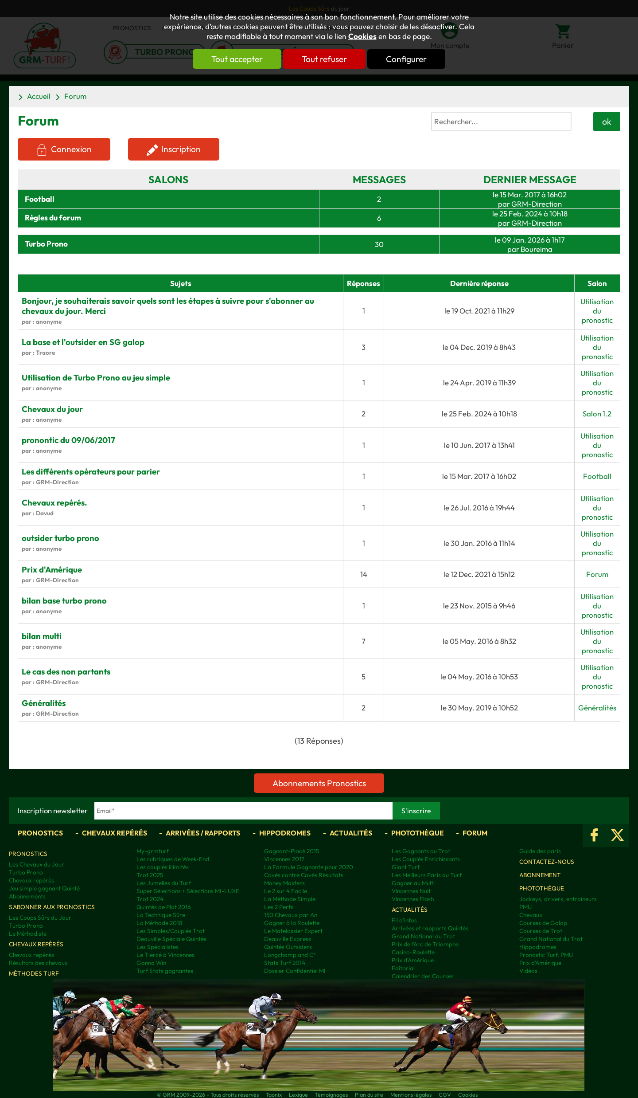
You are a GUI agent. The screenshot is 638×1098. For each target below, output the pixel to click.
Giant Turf (406, 867)
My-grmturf (152, 851)
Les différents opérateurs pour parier (91, 472)
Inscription (181, 149)
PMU (525, 907)
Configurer (406, 59)
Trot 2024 (149, 899)
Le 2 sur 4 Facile (285, 891)
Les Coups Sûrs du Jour (40, 918)
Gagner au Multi (413, 883)
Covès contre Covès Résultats (303, 875)
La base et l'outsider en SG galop (83, 342)
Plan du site (369, 1094)
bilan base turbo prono (64, 601)
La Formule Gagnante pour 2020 (308, 867)
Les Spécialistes (157, 947)
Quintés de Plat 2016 (163, 907)
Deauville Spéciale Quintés (171, 939)
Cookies (362, 36)
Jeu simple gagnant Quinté (44, 888)
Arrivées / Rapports (203, 832)
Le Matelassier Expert (293, 931)
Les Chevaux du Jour (36, 864)
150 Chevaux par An (290, 915)
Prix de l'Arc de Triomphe (425, 944)
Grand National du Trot (423, 936)
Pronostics (40, 832)
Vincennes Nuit (411, 891)
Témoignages (331, 1094)
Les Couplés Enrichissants (426, 859)
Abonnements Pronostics (319, 783)
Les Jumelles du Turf (163, 883)
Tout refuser (324, 59)
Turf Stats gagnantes (164, 971)
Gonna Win (151, 963)
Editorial (403, 968)
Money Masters (284, 883)
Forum (75, 96)
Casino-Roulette (413, 952)
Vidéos (528, 971)
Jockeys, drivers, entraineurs (558, 899)
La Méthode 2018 (159, 923)
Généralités (44, 703)
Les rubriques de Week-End (172, 859)
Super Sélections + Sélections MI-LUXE (187, 891)
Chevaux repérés (114, 832)
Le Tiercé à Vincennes (165, 955)
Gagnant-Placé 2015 (291, 851)
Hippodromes (285, 832)
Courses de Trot (540, 931)
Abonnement (540, 875)
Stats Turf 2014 (284, 963)
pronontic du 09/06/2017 (68, 440)
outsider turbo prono (60, 538)
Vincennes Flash (413, 899)
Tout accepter (237, 59)
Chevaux (530, 915)
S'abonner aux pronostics (52, 907)
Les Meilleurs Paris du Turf (427, 875)
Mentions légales (411, 1094)
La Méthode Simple (289, 899)
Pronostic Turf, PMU (546, 955)
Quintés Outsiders (288, 947)
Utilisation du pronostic (597, 311)
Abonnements (27, 896)
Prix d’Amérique (540, 963)
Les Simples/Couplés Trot (170, 931)
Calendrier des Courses (423, 976)
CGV (445, 1094)
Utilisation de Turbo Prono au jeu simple (96, 378)
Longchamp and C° (289, 955)
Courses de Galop (543, 923)
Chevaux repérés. (54, 503)
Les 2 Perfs (278, 907)
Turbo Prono (26, 872)
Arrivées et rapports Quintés (430, 928)
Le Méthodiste (28, 933)
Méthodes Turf (34, 973)
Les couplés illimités (162, 867)
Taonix (274, 1094)
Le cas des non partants (66, 672)
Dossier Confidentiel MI (295, 971)
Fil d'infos (404, 920)
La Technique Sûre (160, 915)
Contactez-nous (546, 862)
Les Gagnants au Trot (421, 851)
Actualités (351, 832)
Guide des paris (540, 851)
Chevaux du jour (52, 409)
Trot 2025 (149, 875)
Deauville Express (287, 939)
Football (39, 199)
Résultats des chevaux (38, 963)
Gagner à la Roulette (291, 923)
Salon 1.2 (597, 413)
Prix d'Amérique (52, 570)
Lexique (298, 1094)
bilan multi (42, 636)
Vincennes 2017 (284, 859)
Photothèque (417, 832)
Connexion (71, 149)
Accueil (39, 96)
